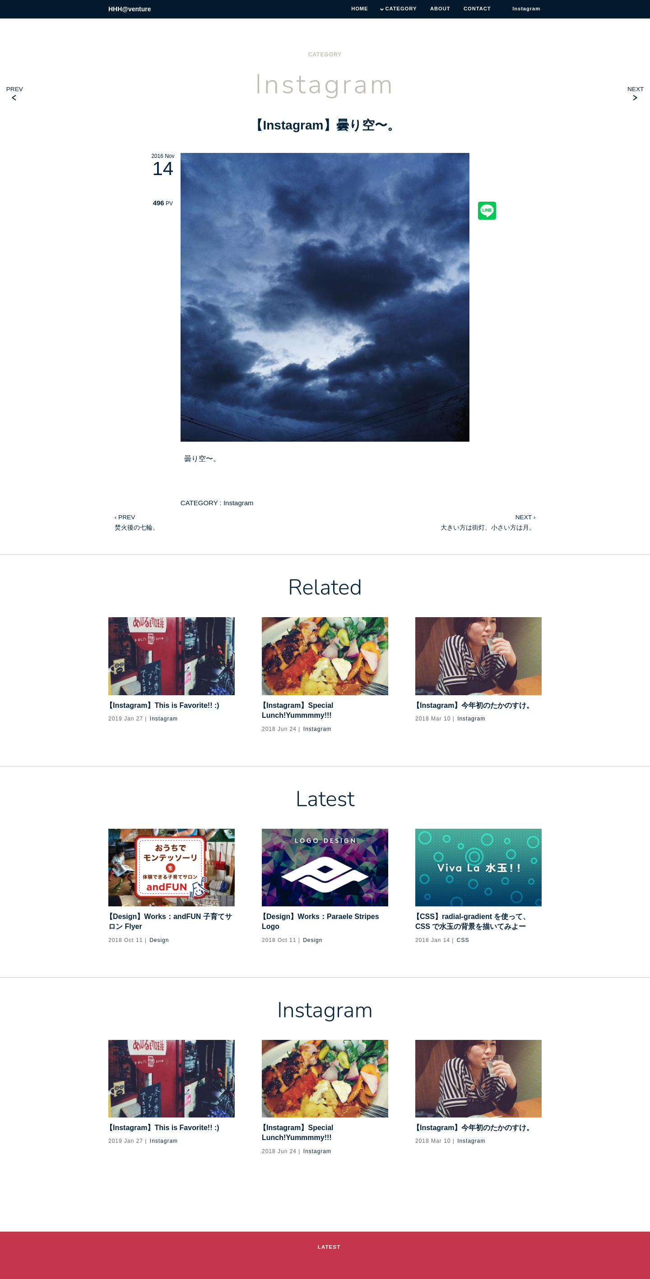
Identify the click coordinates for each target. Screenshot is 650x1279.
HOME (351, 9)
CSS (463, 940)
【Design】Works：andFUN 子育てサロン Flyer (170, 921)
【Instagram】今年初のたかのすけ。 (474, 705)
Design (159, 940)
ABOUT (435, 9)
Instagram (293, 125)
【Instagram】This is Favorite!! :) (163, 705)
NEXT (635, 88)
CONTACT (474, 9)
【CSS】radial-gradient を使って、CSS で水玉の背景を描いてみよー (472, 921)
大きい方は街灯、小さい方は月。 (488, 521)
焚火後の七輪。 (137, 521)
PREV (14, 88)
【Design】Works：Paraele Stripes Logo (320, 921)
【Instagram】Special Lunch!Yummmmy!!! (298, 710)
